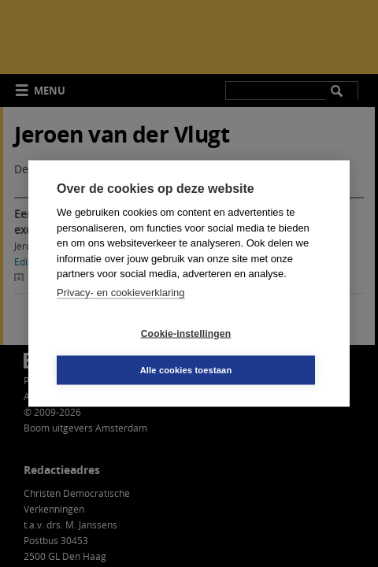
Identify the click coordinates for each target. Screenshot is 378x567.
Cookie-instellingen (186, 333)
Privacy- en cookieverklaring (121, 292)
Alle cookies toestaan (186, 370)
